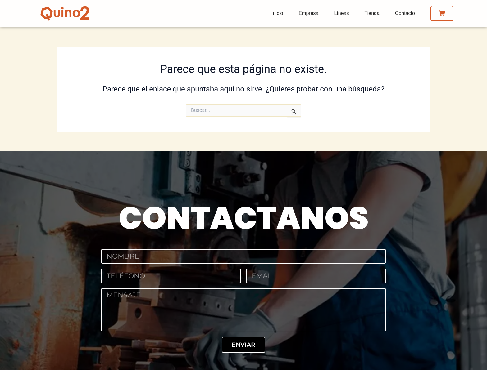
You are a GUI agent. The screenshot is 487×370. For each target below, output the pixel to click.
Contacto (405, 13)
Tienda (372, 13)
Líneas (341, 13)
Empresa (308, 13)
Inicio (277, 13)
